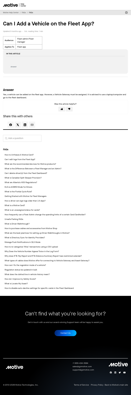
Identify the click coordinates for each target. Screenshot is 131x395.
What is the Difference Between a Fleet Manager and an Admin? (33, 168)
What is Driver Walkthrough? (17, 223)
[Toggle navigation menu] (117, 5)
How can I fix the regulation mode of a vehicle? (25, 265)
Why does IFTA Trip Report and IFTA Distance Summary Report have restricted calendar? (43, 256)
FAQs (24, 12)
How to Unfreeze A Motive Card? (19, 154)
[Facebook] (11, 125)
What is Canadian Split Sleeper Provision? (23, 177)
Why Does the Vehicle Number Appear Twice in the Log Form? (32, 251)
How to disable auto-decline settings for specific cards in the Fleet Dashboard (39, 288)
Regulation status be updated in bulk (21, 269)
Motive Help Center (11, 12)
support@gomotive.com (83, 369)
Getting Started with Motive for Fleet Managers (25, 196)
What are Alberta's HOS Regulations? (21, 182)
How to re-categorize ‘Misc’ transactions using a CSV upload (31, 246)
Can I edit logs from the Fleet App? (20, 159)
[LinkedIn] (25, 125)
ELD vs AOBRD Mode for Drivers (18, 187)
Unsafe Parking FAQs (14, 219)
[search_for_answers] (22, 138)
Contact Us (65, 333)
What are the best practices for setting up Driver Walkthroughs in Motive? (37, 233)
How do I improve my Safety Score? (20, 279)
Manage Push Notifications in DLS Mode (22, 242)
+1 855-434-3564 (80, 363)
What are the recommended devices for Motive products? (30, 164)
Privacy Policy (97, 385)
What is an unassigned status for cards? (22, 210)
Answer (14, 67)
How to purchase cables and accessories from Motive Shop (31, 228)
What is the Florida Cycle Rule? (18, 191)
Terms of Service (81, 385)
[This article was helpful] (61, 109)
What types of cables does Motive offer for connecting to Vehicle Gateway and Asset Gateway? (47, 260)
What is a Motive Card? (15, 205)
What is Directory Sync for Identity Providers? (25, 237)
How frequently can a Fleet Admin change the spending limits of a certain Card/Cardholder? (45, 214)
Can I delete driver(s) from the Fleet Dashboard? (26, 173)
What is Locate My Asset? (16, 283)
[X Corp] (18, 125)
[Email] (32, 125)
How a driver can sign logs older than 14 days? (25, 200)
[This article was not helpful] (69, 109)
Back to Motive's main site (116, 385)
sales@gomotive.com (82, 366)
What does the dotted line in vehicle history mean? (27, 274)
